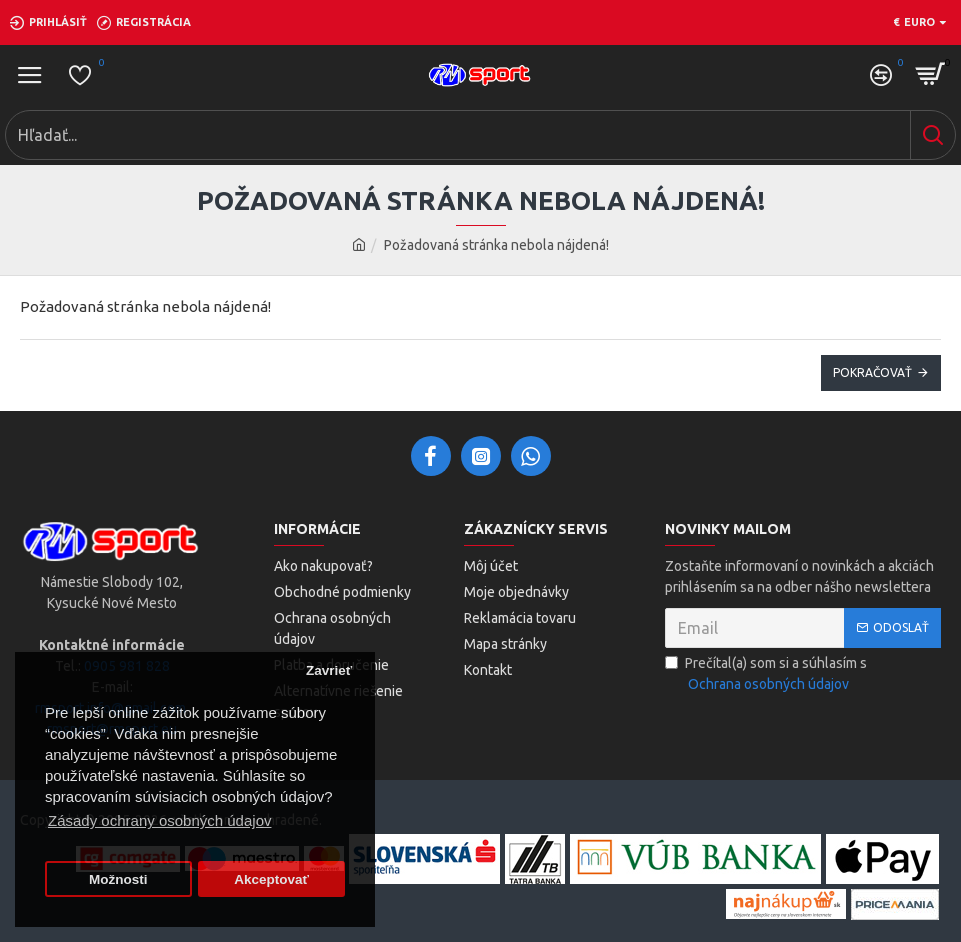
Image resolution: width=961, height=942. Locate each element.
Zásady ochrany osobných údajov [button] (159, 820)
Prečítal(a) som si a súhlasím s (766, 675)
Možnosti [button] (118, 879)
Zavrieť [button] (329, 670)
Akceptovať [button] (271, 879)
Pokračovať (872, 372)
